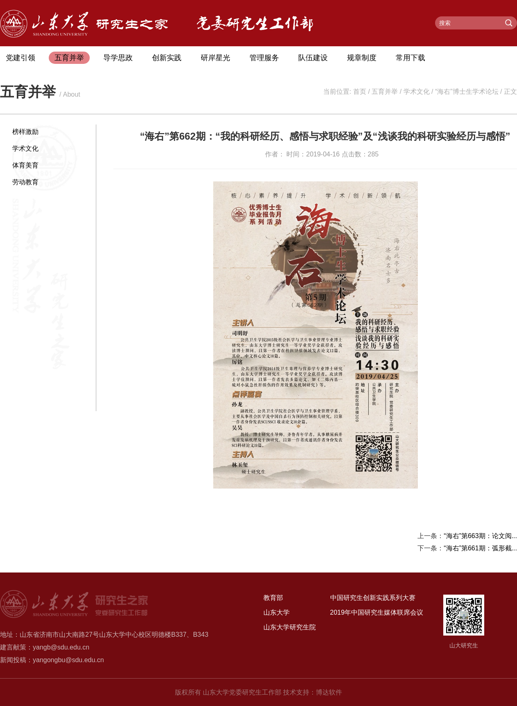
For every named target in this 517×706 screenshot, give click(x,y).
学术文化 (417, 91)
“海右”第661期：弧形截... (480, 548)
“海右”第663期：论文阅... (480, 535)
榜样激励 (25, 131)
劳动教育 (25, 182)
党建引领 (20, 58)
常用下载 (410, 58)
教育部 (273, 597)
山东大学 (276, 612)
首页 (359, 91)
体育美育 (25, 165)
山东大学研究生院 (289, 627)
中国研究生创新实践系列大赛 (372, 597)
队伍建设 (313, 58)
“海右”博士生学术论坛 (467, 91)
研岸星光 (215, 58)
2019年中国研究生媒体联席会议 (377, 612)
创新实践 (166, 58)
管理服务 (264, 58)
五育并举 (69, 58)
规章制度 (361, 58)
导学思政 (118, 58)
